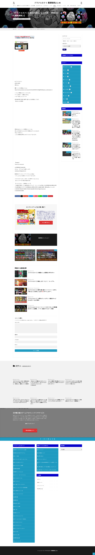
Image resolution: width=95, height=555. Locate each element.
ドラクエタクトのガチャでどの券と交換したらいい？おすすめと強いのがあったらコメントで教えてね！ (73, 382)
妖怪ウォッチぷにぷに (19, 471)
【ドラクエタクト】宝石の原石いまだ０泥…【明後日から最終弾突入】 (33, 29)
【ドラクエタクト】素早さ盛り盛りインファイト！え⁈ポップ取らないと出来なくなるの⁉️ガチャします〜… (42, 290)
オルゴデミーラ (39, 5)
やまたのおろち (73, 5)
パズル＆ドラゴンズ (18, 522)
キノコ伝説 (17, 456)
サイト (16, 344)
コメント (17, 322)
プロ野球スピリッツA (19, 490)
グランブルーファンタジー (20, 528)
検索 (64, 49)
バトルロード (45, 5)
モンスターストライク (19, 493)
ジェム (66, 73)
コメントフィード (40, 485)
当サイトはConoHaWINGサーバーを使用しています (47, 463)
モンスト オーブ (18, 541)
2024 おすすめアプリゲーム (20, 452)
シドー (51, 5)
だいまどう (59, 5)
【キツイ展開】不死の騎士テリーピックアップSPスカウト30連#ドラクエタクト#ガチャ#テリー (56, 382)
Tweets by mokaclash (19, 164)
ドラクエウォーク (18, 525)
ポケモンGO (17, 534)
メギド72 (16, 531)
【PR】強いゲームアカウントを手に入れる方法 (47, 469)
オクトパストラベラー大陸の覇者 (21, 487)
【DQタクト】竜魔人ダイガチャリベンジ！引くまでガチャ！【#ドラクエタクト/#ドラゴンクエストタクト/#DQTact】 (38, 383)
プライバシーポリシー (42, 459)
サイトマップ (40, 449)
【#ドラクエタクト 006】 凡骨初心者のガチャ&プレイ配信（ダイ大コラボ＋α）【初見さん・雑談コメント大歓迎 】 (76, 124)
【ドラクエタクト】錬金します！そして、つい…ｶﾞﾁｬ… (41, 281)
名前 (16, 334)
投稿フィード (39, 482)
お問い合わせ (40, 456)
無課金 (66, 102)
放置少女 (16, 500)
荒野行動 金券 (17, 537)
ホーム (14, 5)
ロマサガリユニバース (19, 515)
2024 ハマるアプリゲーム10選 (20, 449)
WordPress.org (40, 488)
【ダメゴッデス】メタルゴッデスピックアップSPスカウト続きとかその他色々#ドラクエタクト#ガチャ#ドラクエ (21, 401)
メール (16, 339)
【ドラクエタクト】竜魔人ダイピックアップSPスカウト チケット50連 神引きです (76, 156)
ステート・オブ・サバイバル (20, 474)
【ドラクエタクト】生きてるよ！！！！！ (76, 114)
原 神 (16, 509)
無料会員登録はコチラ (30, 430)
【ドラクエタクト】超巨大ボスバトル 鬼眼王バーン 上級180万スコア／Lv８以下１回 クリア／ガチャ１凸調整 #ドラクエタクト (38, 401)
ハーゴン (64, 5)
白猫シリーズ (17, 512)
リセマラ (79, 5)
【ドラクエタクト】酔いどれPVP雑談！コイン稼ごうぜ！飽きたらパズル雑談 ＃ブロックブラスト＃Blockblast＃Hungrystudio (76, 136)
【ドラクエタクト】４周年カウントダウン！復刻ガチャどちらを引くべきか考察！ (42, 299)
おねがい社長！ (17, 503)
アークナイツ (17, 481)
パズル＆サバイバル (18, 478)
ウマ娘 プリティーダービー (20, 484)
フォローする (43, 239)
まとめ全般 (33, 5)
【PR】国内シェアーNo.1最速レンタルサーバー (47, 466)
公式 (68, 5)
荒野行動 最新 (17, 468)
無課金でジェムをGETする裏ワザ (23, 5)
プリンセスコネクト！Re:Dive (20, 519)
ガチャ (54, 5)
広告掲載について (41, 452)
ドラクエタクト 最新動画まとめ (47, 3)
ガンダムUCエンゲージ (19, 462)
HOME (15, 29)
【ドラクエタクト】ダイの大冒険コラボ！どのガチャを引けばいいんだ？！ (76, 146)
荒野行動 (16, 496)
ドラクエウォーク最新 (19, 465)
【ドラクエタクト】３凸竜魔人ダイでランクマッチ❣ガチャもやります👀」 (56, 400)
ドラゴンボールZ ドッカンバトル (21, 459)
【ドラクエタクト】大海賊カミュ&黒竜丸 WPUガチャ (41, 272)
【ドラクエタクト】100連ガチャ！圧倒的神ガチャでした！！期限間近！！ (73, 400)
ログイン (39, 479)
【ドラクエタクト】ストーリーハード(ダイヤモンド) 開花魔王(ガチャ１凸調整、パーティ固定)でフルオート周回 (42, 307)
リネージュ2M (17, 506)
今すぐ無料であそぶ (46, 222)
